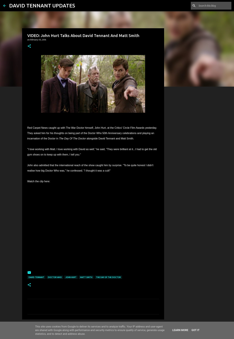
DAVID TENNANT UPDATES (42, 5)
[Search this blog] (214, 6)
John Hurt (70, 277)
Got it (195, 330)
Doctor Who (55, 277)
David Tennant (36, 277)
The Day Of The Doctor (108, 277)
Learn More (180, 330)
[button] (29, 46)
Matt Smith (86, 277)
